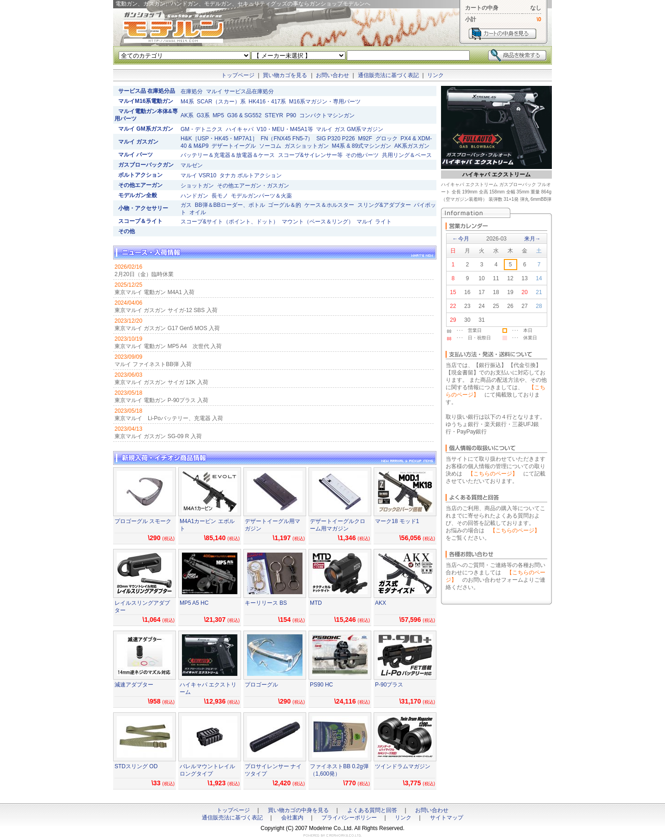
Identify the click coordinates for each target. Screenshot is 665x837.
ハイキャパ (240, 129)
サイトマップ (446, 817)
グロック (386, 138)
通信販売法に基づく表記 (388, 75)
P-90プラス (389, 684)
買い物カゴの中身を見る (298, 810)
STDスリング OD (136, 766)
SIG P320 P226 (335, 138)
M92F (365, 138)
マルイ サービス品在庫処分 (240, 91)
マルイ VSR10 (198, 175)
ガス (186, 205)
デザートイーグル (234, 146)
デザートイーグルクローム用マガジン (337, 525)
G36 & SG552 (244, 115)
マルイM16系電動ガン (145, 101)
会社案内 (292, 817)
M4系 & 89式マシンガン (361, 146)
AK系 (187, 115)
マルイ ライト (374, 221)
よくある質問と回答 (372, 810)
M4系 (187, 101)
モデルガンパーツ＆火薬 (261, 196)
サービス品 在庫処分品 (146, 91)
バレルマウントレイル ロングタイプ (207, 770)
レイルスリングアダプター (142, 607)
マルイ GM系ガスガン (145, 129)
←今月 (461, 238)
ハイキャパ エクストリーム (208, 688)
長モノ (220, 196)
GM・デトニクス (202, 129)
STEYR (274, 115)
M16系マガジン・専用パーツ (325, 101)
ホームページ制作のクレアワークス (332, 835)
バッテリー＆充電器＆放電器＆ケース (228, 155)
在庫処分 (192, 91)
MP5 (218, 115)
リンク (435, 75)
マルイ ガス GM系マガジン (349, 129)
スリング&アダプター (384, 205)
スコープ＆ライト (140, 221)
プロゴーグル (261, 684)
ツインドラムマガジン (402, 766)
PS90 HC (321, 684)
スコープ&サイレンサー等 (310, 155)
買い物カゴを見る (285, 75)
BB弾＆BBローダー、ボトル (230, 205)
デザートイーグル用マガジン (272, 525)
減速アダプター (134, 684)
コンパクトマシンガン (327, 115)
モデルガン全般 (137, 195)
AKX (380, 603)
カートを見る (503, 33)
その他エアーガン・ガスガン (253, 185)
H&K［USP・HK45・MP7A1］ (219, 138)
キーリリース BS (266, 603)
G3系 (203, 115)
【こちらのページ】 (493, 473)
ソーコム (270, 146)
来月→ (532, 238)
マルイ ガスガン (138, 141)
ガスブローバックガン (146, 165)
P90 (291, 115)
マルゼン (192, 165)
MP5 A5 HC (194, 603)
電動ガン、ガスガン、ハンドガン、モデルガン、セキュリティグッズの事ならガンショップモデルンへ (173, 28)
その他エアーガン (140, 185)
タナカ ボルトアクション (250, 175)
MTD (316, 603)
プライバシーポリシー (349, 817)
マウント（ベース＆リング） (318, 221)
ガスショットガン (306, 146)
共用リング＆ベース (407, 155)
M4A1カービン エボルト (207, 525)
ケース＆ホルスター (329, 205)
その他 (126, 231)
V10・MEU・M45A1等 (285, 129)
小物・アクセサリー (143, 208)
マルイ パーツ (135, 154)
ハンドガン (194, 196)
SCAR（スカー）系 (221, 101)
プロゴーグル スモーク (143, 521)
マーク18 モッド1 (397, 521)
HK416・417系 (267, 101)
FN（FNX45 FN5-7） (286, 138)
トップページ (237, 75)
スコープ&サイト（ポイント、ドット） (229, 221)
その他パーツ (362, 155)
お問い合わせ (332, 75)
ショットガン (197, 185)
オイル (197, 212)
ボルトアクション (140, 175)
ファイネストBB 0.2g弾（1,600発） (339, 770)
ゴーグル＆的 (284, 205)
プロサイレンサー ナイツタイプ (273, 770)
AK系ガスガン (411, 146)
